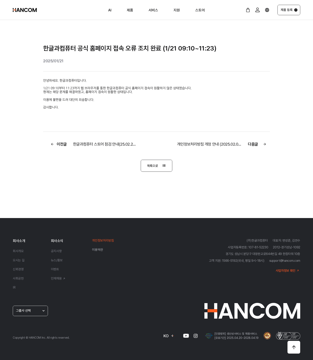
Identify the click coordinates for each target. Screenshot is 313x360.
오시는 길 (18, 260)
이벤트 (55, 269)
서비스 (153, 10)
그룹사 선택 (30, 310)
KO (168, 335)
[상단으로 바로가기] (293, 347)
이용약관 (97, 250)
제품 (130, 10)
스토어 (200, 10)
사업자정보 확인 (288, 270)
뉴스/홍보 (57, 260)
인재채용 (59, 278)
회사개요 (18, 251)
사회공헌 (18, 278)
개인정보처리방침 (103, 240)
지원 (176, 10)
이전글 (92, 144)
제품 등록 (289, 10)
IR (14, 287)
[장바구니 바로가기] (248, 10)
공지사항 (56, 251)
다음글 (222, 144)
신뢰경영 (18, 269)
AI (109, 10)
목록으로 (157, 166)
